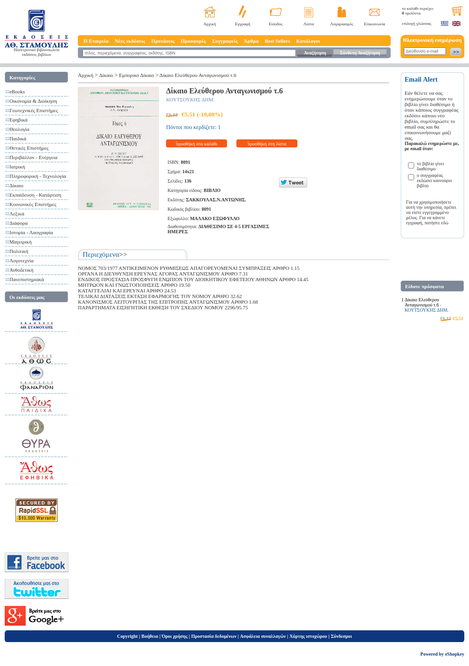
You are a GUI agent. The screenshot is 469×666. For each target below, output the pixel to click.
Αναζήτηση (315, 52)
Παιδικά (17, 138)
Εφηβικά (18, 119)
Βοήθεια (150, 636)
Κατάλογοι (308, 41)
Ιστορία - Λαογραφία (31, 232)
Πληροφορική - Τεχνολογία (37, 176)
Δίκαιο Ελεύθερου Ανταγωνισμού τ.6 (197, 75)
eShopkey (454, 654)
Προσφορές (193, 41)
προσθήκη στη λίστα (267, 143)
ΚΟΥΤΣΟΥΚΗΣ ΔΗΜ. (190, 99)
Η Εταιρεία (95, 41)
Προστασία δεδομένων (213, 636)
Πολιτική (18, 251)
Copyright (127, 636)
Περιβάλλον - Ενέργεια (33, 157)
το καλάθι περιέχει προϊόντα (417, 10)
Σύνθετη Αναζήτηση (360, 52)
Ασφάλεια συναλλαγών (263, 636)
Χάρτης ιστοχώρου (308, 636)
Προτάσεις (163, 41)
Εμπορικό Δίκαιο (136, 75)
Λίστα (308, 24)
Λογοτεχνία (21, 260)
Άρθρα (251, 41)
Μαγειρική (20, 242)
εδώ (445, 222)
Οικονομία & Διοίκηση (33, 101)
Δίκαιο (16, 185)
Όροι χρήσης (175, 636)
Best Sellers (277, 41)
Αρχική (210, 24)
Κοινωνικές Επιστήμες (32, 204)
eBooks (17, 91)
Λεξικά (16, 213)
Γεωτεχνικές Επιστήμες (33, 110)
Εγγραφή (242, 24)
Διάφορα (18, 223)
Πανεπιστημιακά (26, 279)
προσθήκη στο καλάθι (196, 143)
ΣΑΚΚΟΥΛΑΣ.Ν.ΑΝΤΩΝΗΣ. (216, 199)
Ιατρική (17, 166)
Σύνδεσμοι (341, 636)
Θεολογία (19, 129)
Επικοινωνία (374, 24)
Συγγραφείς (225, 41)
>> (123, 254)
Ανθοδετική (21, 270)
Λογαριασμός (341, 24)
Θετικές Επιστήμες (28, 148)
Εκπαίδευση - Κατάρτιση (35, 195)
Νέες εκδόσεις (129, 41)
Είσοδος (276, 24)
